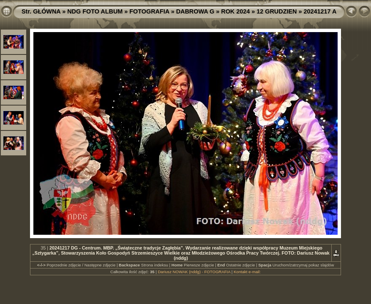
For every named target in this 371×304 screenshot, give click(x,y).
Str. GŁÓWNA (41, 11)
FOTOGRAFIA (149, 11)
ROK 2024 (235, 11)
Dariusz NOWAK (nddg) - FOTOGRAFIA (194, 271)
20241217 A (319, 11)
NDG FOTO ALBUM (95, 11)
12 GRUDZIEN (276, 11)
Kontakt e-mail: (247, 271)
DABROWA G (195, 11)
